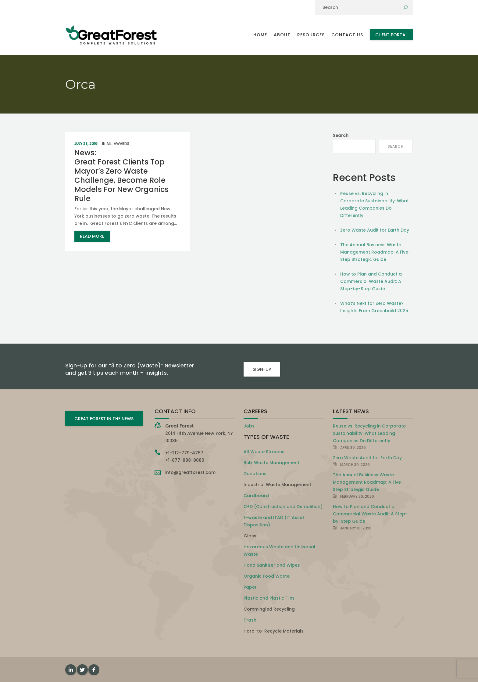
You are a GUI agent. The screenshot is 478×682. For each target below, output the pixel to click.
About (282, 35)
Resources (311, 35)
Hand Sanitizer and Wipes (272, 565)
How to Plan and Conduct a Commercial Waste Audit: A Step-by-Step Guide (371, 281)
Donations (255, 474)
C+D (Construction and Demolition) (283, 506)
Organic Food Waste (267, 576)
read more (92, 236)
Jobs (249, 426)
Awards (121, 143)
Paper (250, 587)
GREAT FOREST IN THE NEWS (104, 419)
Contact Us (347, 35)
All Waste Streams (264, 452)
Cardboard (256, 496)
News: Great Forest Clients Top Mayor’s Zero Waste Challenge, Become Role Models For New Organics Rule (121, 176)
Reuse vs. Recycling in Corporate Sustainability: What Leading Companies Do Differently (374, 204)
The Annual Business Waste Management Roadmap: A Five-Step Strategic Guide (375, 252)
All (109, 143)
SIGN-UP (262, 369)
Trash (250, 620)
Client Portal (391, 35)
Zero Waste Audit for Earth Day (374, 230)
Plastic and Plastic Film (269, 598)
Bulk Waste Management (271, 463)
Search (340, 135)
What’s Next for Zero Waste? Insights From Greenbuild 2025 (374, 307)
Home (260, 35)
